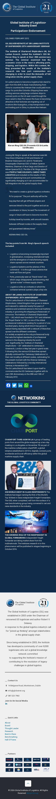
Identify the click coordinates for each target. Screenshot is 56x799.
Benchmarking (11, 737)
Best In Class (10, 734)
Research (9, 731)
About (7, 723)
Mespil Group (32, 793)
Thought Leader (12, 728)
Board (7, 725)
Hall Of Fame (10, 740)
